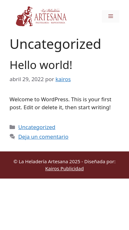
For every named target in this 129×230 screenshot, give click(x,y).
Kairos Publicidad (64, 168)
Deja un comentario (43, 136)
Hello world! (41, 64)
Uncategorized (36, 127)
